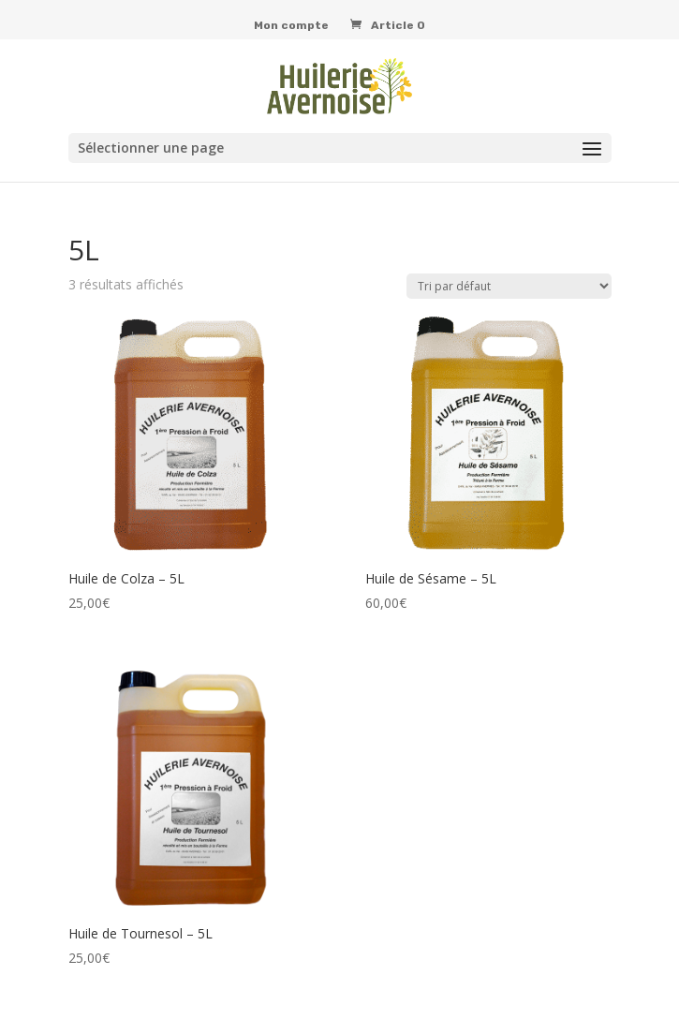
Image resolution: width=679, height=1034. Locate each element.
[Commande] (509, 286)
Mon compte (291, 26)
